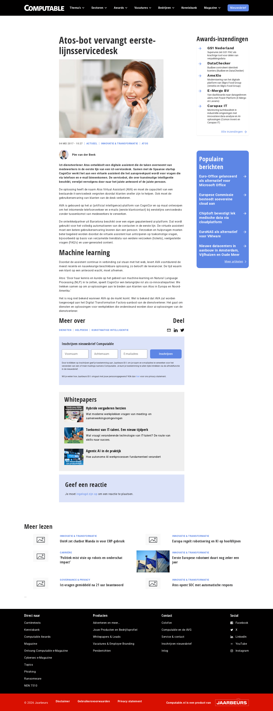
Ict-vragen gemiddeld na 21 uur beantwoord (92, 585)
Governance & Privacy (75, 579)
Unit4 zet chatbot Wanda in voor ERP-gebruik (92, 541)
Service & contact (173, 636)
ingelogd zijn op (86, 494)
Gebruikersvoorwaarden (94, 701)
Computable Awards (37, 636)
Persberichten (102, 650)
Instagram (242, 650)
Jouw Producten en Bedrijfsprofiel (115, 629)
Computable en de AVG (177, 629)
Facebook (242, 622)
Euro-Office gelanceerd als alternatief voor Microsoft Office (218, 180)
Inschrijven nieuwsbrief (177, 643)
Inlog (165, 650)
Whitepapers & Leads (107, 636)
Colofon (167, 622)
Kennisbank (32, 629)
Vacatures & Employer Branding (113, 643)
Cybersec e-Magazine (38, 657)
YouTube (241, 643)
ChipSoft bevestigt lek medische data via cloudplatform (217, 217)
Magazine (30, 643)
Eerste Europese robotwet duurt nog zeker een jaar (205, 559)
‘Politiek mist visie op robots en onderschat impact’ (91, 559)
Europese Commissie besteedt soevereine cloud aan (216, 199)
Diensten (65, 330)
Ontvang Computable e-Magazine (46, 650)
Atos (145, 143)
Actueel (92, 143)
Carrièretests (32, 622)
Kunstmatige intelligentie (110, 330)
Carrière (66, 552)
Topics (28, 664)
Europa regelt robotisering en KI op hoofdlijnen (206, 541)
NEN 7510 (30, 685)
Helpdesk (81, 330)
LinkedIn (241, 636)
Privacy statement (130, 701)
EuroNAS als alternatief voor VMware (218, 234)
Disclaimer (63, 701)
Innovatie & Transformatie (119, 143)
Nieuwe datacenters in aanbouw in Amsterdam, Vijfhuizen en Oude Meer (219, 250)
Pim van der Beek (84, 154)
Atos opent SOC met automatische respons (202, 585)
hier (138, 376)
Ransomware (32, 678)
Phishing (30, 671)
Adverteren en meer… (106, 622)
